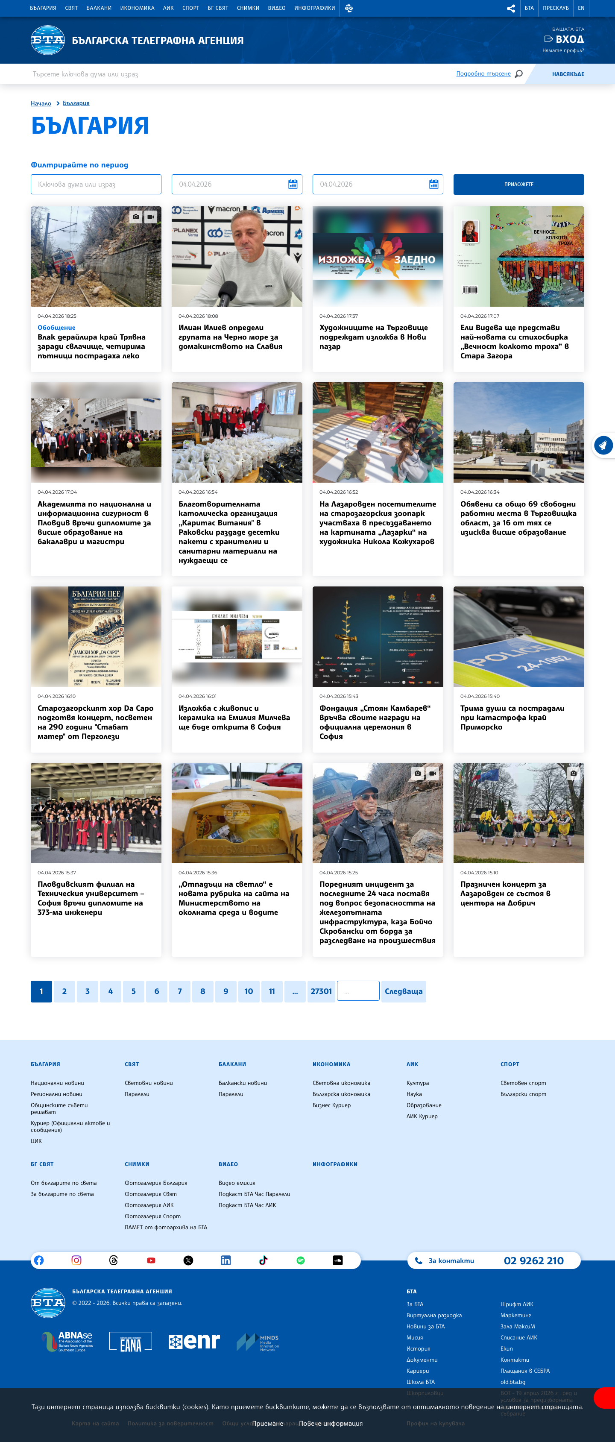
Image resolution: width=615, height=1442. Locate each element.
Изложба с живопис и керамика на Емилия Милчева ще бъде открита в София (234, 717)
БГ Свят (218, 8)
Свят (71, 8)
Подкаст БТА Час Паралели (254, 1194)
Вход (570, 39)
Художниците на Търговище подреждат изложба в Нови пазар (373, 337)
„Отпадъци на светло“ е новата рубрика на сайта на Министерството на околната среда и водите (234, 898)
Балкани (98, 8)
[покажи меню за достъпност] (604, 1398)
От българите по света (64, 1183)
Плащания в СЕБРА (525, 1371)
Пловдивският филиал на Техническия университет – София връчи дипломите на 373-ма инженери (91, 898)
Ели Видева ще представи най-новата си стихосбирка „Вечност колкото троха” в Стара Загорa (514, 341)
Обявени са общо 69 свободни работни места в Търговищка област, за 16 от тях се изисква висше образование (518, 518)
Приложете (518, 184)
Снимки (248, 8)
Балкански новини (243, 1083)
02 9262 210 (534, 1260)
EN (581, 8)
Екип (507, 1348)
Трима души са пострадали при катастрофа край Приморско (512, 717)
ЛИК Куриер (422, 1116)
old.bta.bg (513, 1382)
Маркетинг (516, 1315)
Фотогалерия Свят (151, 1194)
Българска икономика (341, 1094)
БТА (529, 8)
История (418, 1348)
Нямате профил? (563, 50)
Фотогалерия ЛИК (149, 1205)
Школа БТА (421, 1382)
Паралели (137, 1094)
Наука (414, 1094)
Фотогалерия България (156, 1183)
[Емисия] (538, 74)
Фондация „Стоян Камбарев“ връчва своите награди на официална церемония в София (375, 722)
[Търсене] (518, 74)
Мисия (415, 1337)
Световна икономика (341, 1083)
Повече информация (331, 1423)
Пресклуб (556, 8)
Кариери (418, 1371)
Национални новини (57, 1083)
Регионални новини (56, 1094)
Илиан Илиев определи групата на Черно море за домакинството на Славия (231, 337)
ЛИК (168, 8)
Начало (41, 103)
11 (272, 991)
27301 (321, 991)
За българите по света (62, 1194)
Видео (277, 8)
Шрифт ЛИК (517, 1304)
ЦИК (36, 1141)
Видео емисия (237, 1183)
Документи (422, 1360)
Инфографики (314, 8)
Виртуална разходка (434, 1315)
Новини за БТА (426, 1326)
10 (249, 991)
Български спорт (523, 1094)
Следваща (404, 991)
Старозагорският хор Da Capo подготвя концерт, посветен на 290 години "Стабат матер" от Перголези (96, 722)
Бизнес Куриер (332, 1105)
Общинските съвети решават (59, 1109)
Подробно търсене (484, 73)
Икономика (137, 8)
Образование (424, 1105)
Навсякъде (568, 74)
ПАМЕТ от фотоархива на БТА (166, 1227)
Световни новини (149, 1083)
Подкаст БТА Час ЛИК (247, 1205)
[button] (349, 8)
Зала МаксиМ (518, 1326)
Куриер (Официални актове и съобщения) (70, 1127)
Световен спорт (523, 1083)
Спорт (190, 8)
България (43, 8)
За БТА (415, 1304)
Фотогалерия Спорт (153, 1216)
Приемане (267, 1423)
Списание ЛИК (519, 1337)
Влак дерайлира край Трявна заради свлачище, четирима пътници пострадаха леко (96, 341)
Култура (418, 1083)
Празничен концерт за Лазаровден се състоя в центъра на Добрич (505, 893)
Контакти (515, 1360)
